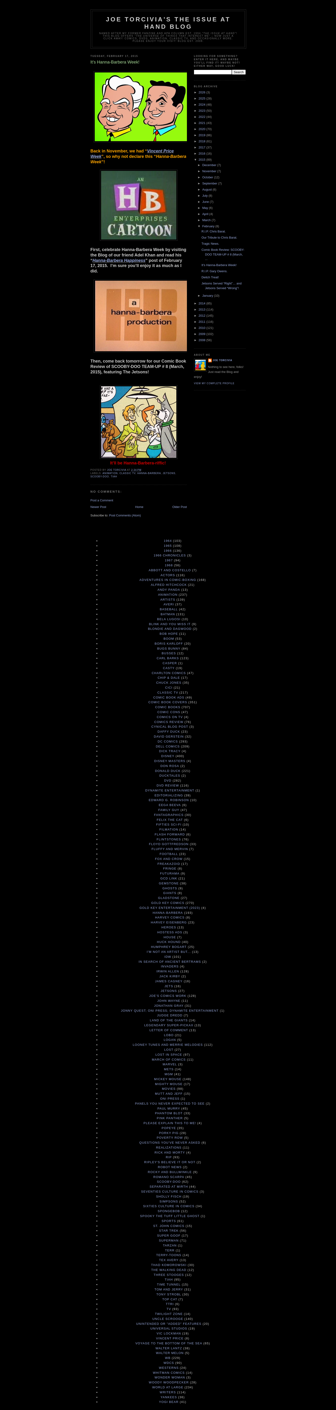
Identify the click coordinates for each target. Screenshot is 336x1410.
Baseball (169, 609)
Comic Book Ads (168, 697)
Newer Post (98, 507)
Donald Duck (168, 771)
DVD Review (168, 785)
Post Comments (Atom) (125, 515)
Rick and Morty (169, 1152)
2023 (202, 110)
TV (168, 1309)
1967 (169, 560)
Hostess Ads (169, 932)
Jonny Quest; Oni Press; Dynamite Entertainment (170, 1010)
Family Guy (168, 810)
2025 (202, 98)
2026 (202, 92)
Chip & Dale (169, 677)
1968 (169, 565)
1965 (168, 545)
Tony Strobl (168, 1294)
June (206, 202)
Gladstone (169, 898)
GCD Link (168, 878)
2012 (202, 315)
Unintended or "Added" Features (169, 1324)
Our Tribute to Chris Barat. (219, 237)
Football (169, 854)
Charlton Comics (169, 673)
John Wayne (168, 1001)
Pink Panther (170, 1118)
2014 (202, 303)
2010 (202, 328)
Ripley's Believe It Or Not (169, 1162)
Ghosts (169, 888)
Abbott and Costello (170, 570)
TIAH (114, 476)
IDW (167, 957)
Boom (168, 638)
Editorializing (168, 795)
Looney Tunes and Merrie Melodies (168, 1045)
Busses (169, 653)
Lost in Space (168, 1054)
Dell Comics (168, 746)
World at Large (167, 1387)
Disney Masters (170, 761)
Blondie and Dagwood (170, 629)
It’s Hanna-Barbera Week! (219, 265)
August (207, 189)
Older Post (179, 507)
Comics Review (168, 722)
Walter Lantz (168, 1348)
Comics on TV (170, 717)
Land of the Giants (169, 1020)
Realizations (169, 1147)
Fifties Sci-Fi (169, 824)
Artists (167, 599)
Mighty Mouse (168, 1084)
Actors (168, 575)
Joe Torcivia (222, 360)
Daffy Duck (169, 731)
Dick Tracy (170, 751)
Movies (169, 1088)
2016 (202, 153)
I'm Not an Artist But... (169, 952)
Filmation (168, 829)
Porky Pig (168, 1133)
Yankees (169, 1397)
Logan (170, 1040)
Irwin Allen (167, 971)
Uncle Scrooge (167, 1319)
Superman (169, 1240)
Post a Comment (102, 500)
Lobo (169, 1035)
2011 (202, 322)
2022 (202, 117)
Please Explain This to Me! (169, 1123)
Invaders (170, 966)
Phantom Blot (169, 1113)
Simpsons (168, 1201)
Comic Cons (168, 712)
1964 (168, 541)
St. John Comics (168, 1226)
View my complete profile (214, 383)
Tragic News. (210, 243)
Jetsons (169, 473)
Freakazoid (169, 864)
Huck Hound (169, 942)
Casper (170, 663)
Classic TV (127, 473)
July (205, 195)
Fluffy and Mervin (170, 849)
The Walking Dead (168, 1270)
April (205, 214)
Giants (169, 893)
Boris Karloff (168, 643)
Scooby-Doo (100, 476)
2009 (202, 334)
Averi (169, 604)
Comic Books (167, 707)
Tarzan (170, 1245)
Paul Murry (169, 1108)
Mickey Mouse (168, 1079)
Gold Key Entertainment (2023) (169, 908)
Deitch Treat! (210, 277)
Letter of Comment (169, 1030)
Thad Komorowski (168, 1265)
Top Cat (169, 1299)
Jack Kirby (169, 976)
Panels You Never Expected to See (170, 1103)
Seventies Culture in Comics (169, 1191)
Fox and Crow (168, 859)
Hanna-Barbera (149, 473)
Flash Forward (170, 834)
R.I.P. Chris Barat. (214, 231)
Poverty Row (170, 1137)
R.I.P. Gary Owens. (214, 271)
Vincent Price (170, 1338)
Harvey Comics (170, 917)
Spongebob (169, 1211)
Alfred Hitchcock (169, 585)
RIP (169, 1157)
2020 (202, 129)
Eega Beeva (170, 805)
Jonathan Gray (168, 1005)
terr (170, 1250)
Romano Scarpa (168, 1177)
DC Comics (168, 741)
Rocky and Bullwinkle (170, 1172)
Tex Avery (169, 1260)
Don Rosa (169, 766)
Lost (168, 1049)
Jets (168, 986)
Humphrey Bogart (169, 947)
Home (139, 507)
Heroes (169, 927)
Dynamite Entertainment (169, 790)
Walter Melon (170, 1353)
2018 (202, 141)
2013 (202, 309)
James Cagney (168, 981)
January (208, 295)
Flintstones (169, 839)
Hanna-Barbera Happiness (119, 260)
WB (168, 1358)
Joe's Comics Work (167, 996)
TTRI (170, 1304)
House (170, 937)
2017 (202, 147)
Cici (168, 687)
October (208, 177)
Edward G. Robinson (169, 800)
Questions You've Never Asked (169, 1142)
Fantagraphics (169, 815)
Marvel (170, 1064)
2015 (202, 159)
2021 (202, 123)
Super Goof (169, 1235)
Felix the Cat (170, 820)
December (209, 165)
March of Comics (169, 1059)
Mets (169, 1069)
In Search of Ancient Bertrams (169, 961)
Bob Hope (169, 633)
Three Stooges (169, 1275)
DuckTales (169, 775)
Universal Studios (168, 1328)
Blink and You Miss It (169, 624)
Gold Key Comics (167, 903)
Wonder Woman (169, 1377)
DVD (167, 780)
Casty (169, 668)
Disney (167, 756)
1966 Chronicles (170, 555)
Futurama (170, 873)
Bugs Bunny (168, 648)
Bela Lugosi (169, 619)
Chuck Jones (168, 682)
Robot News (170, 1167)
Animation (110, 473)
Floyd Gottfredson (169, 844)
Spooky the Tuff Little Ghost (170, 1216)
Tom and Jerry (168, 1289)
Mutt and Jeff (169, 1093)
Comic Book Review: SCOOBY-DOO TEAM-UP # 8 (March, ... (223, 254)
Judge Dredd (169, 1015)
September (210, 183)
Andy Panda (169, 589)
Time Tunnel (169, 1284)
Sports (169, 1221)
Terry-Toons (168, 1255)
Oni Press (170, 1098)
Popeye (169, 1128)
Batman (168, 614)
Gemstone (169, 883)
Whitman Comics (169, 1372)
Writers (168, 1392)
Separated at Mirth (169, 1186)
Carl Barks (168, 658)
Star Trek (168, 1230)
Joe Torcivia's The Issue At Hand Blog (168, 23)
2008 (202, 340)
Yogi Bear (168, 1402)
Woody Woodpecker (169, 1382)
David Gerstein (169, 736)
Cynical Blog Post (169, 726)
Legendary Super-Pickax (169, 1025)
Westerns (169, 1368)
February (208, 226)
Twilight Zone (169, 1314)
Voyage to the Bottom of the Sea (168, 1343)
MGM (169, 1074)
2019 (202, 135)
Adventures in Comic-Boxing (167, 580)
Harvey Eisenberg (169, 922)
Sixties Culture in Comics (169, 1206)
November (209, 171)
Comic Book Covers (167, 702)
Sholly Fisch (169, 1196)
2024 (202, 104)
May (205, 208)
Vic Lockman (169, 1333)
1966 (168, 550)
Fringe (170, 868)
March (207, 220)
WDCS (168, 1363)
